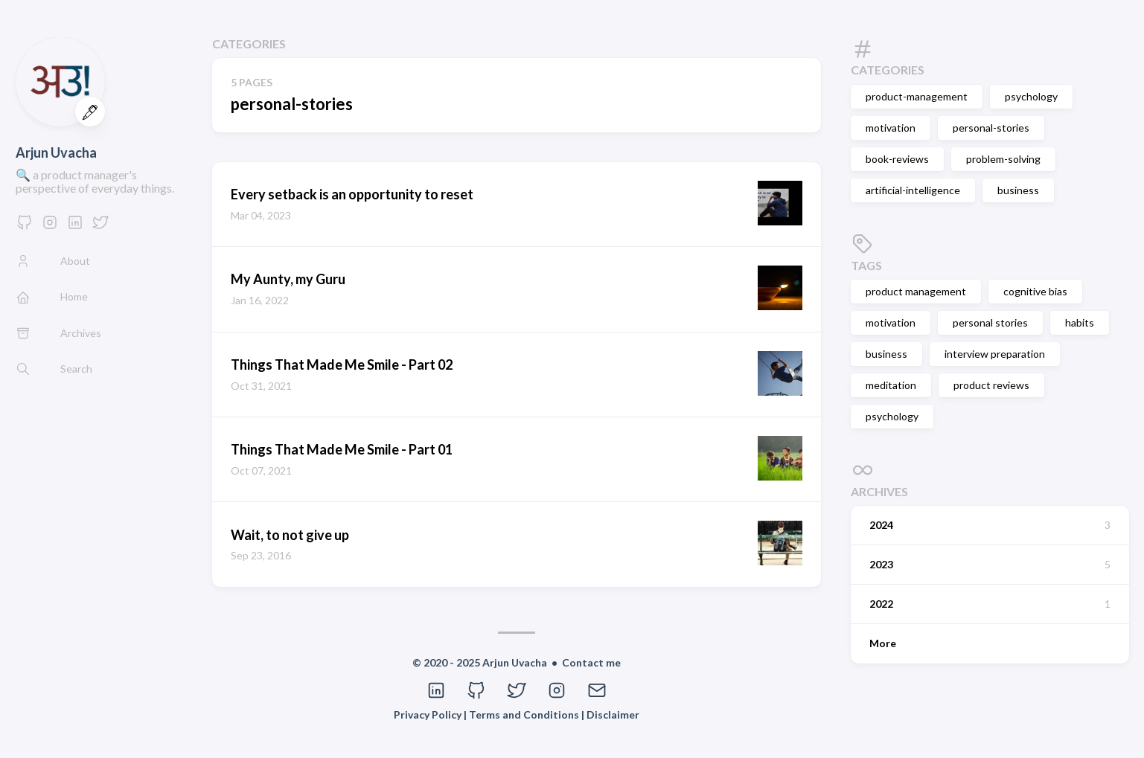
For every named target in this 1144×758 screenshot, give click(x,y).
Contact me (591, 662)
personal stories (990, 322)
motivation (890, 127)
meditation (891, 385)
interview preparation (995, 353)
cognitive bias (1035, 291)
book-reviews (897, 158)
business (1018, 190)
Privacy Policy (429, 714)
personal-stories (991, 127)
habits (1079, 322)
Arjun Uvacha (56, 152)
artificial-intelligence (913, 190)
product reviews (991, 385)
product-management (917, 96)
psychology (1031, 96)
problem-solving (1003, 158)
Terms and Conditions (525, 714)
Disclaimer (613, 714)
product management (916, 291)
